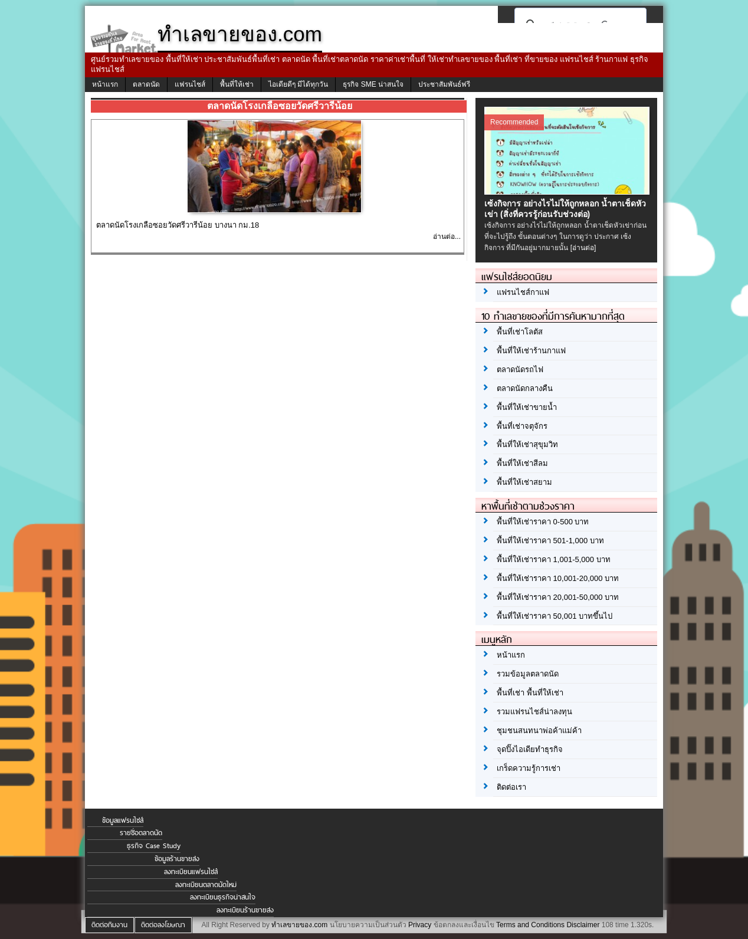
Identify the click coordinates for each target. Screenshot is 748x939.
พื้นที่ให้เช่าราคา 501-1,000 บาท (550, 540)
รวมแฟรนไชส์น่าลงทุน (534, 711)
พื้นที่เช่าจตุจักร (522, 426)
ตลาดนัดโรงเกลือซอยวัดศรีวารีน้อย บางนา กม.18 (177, 225)
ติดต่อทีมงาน (109, 925)
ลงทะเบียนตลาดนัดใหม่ (206, 885)
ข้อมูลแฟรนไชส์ (122, 820)
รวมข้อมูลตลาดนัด (528, 673)
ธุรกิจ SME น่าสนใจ (373, 84)
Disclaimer (582, 925)
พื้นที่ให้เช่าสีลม (522, 463)
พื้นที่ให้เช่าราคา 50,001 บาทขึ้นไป (554, 616)
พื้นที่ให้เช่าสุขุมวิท (527, 444)
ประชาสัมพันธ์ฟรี (444, 84)
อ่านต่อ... (447, 236)
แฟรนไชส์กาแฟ (523, 292)
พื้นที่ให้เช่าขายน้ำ (527, 407)
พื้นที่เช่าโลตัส (520, 331)
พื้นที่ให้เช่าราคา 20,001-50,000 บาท (558, 597)
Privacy (419, 925)
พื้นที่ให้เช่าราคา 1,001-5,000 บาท (554, 559)
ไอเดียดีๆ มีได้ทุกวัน (298, 84)
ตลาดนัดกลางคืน (525, 388)
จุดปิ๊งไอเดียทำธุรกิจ (530, 749)
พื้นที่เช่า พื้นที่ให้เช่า (530, 692)
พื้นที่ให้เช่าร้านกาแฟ (531, 350)
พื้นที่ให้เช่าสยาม (524, 482)
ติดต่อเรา (511, 787)
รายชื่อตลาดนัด (141, 833)
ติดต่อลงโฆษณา (163, 925)
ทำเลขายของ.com (299, 925)
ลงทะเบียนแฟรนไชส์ (191, 872)
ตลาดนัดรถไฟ (520, 369)
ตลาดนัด (146, 84)
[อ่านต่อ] (583, 248)
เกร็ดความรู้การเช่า (528, 768)
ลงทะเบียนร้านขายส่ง (245, 910)
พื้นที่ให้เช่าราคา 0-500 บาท (543, 521)
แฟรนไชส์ (190, 84)
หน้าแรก (105, 84)
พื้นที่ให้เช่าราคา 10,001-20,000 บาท (558, 578)
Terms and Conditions (530, 925)
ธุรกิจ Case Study (154, 846)
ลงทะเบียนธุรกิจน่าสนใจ (222, 897)
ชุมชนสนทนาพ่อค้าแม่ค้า (539, 730)
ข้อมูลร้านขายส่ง (177, 859)
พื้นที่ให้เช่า (237, 84)
